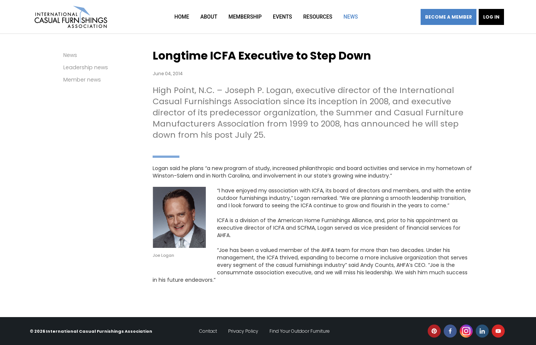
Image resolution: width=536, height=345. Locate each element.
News (351, 17)
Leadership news (85, 67)
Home (182, 17)
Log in (491, 17)
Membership (245, 17)
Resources (317, 17)
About (208, 17)
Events (282, 17)
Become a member (448, 17)
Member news (82, 79)
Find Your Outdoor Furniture (299, 331)
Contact (208, 331)
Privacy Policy (243, 331)
